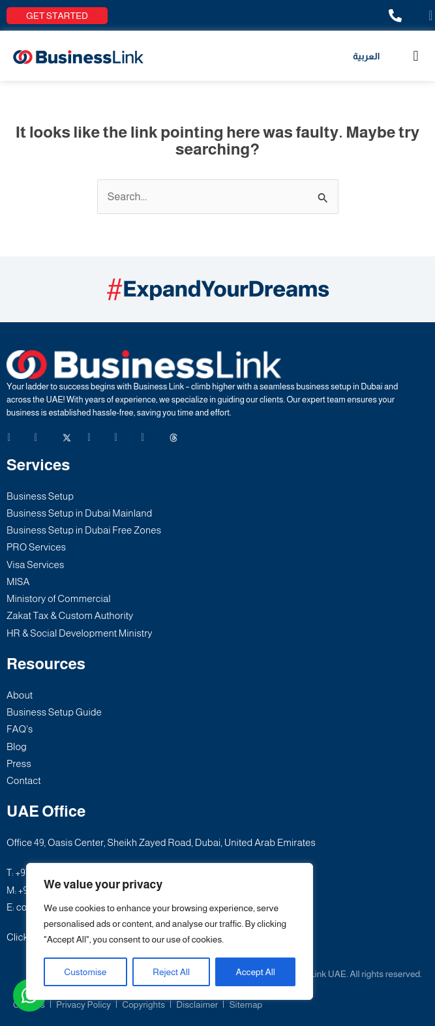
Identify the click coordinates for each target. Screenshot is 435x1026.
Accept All (255, 972)
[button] (416, 56)
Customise (85, 972)
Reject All (171, 972)
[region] (169, 931)
